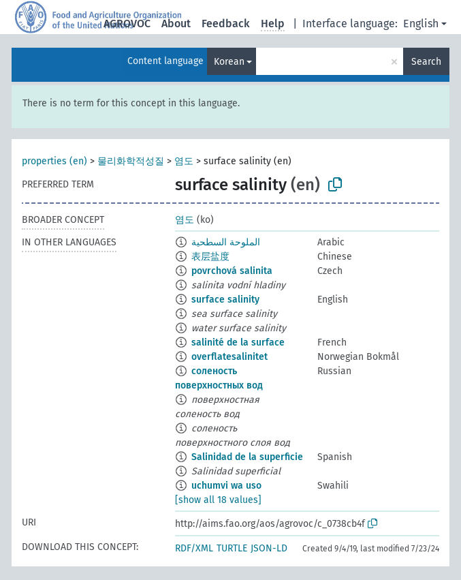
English (421, 23)
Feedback (226, 23)
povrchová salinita (231, 271)
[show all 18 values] (218, 500)
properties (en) (54, 161)
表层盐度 (210, 256)
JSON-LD (269, 548)
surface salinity (225, 299)
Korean (229, 61)
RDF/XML (194, 548)
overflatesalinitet (229, 357)
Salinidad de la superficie (247, 457)
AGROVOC (127, 23)
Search (426, 61)
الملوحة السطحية (225, 242)
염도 (183, 161)
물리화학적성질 (130, 161)
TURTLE (232, 548)
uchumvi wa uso (226, 485)
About (176, 23)
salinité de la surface (238, 342)
